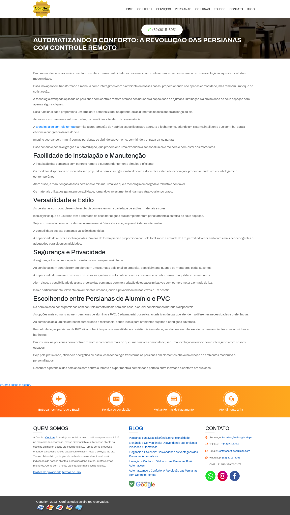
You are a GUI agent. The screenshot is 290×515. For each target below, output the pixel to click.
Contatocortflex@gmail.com (233, 451)
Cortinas (202, 9)
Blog (251, 9)
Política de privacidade (47, 472)
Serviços (163, 9)
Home (129, 9)
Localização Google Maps (237, 437)
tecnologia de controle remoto (56, 126)
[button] (15, 384)
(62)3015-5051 (162, 30)
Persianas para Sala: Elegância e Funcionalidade (159, 437)
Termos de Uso (71, 472)
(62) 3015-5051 (230, 444)
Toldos (219, 9)
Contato (236, 9)
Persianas (183, 9)
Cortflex (144, 9)
